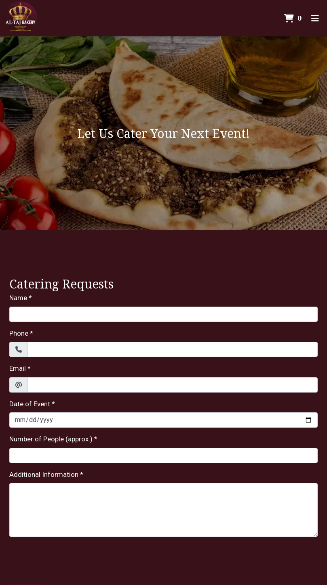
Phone (18, 333)
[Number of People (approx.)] (163, 455)
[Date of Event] (163, 420)
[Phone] (172, 349)
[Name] (163, 314)
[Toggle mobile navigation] (315, 18)
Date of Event (29, 404)
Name (18, 298)
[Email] (172, 385)
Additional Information (43, 474)
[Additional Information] (163, 510)
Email (17, 368)
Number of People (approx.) (51, 439)
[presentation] (70, 559)
